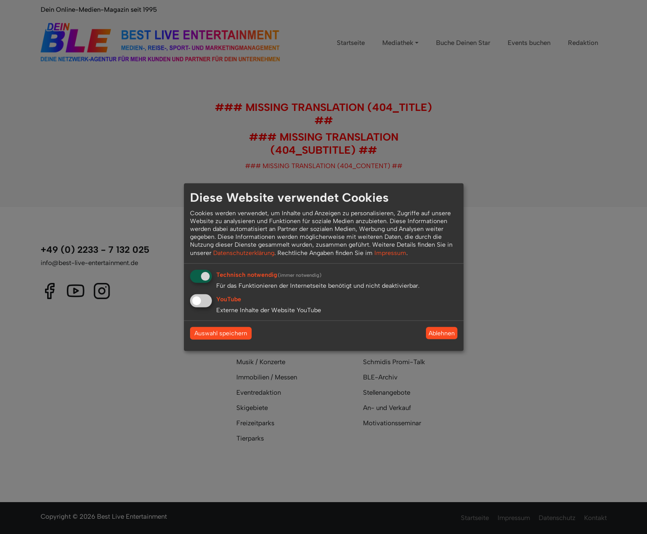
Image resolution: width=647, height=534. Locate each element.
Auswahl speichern (220, 333)
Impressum (390, 252)
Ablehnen (442, 333)
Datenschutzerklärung (243, 252)
